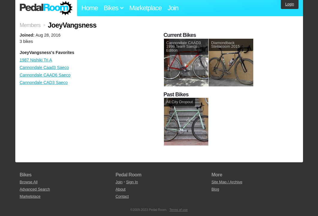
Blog (215, 189)
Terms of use (178, 210)
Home (90, 8)
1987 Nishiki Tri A (36, 60)
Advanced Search (35, 189)
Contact (122, 196)
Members (30, 25)
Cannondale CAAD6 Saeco (45, 75)
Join (173, 8)
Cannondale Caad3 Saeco (44, 67)
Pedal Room (46, 8)
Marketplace (145, 8)
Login (289, 4)
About (120, 189)
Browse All (29, 182)
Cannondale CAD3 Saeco (44, 82)
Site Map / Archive (226, 182)
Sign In (132, 182)
